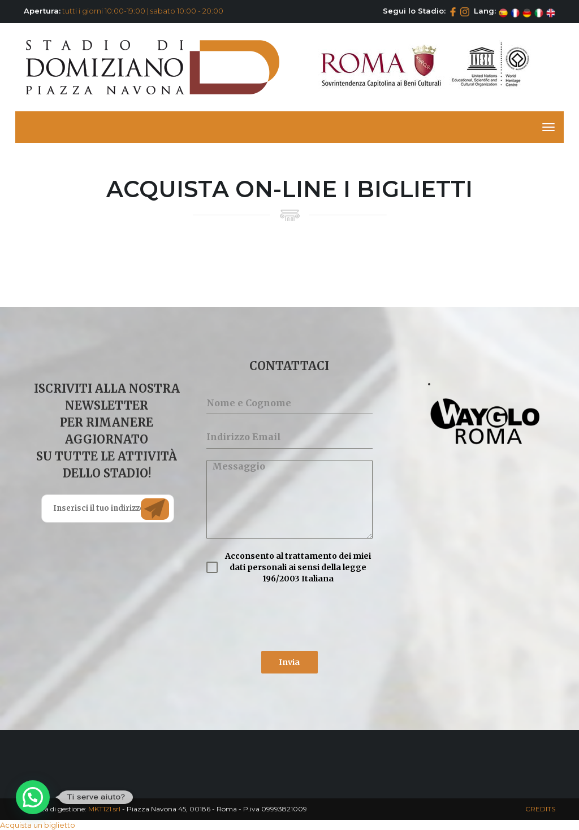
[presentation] (289, 618)
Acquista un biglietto (37, 824)
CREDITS (540, 809)
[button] (33, 797)
